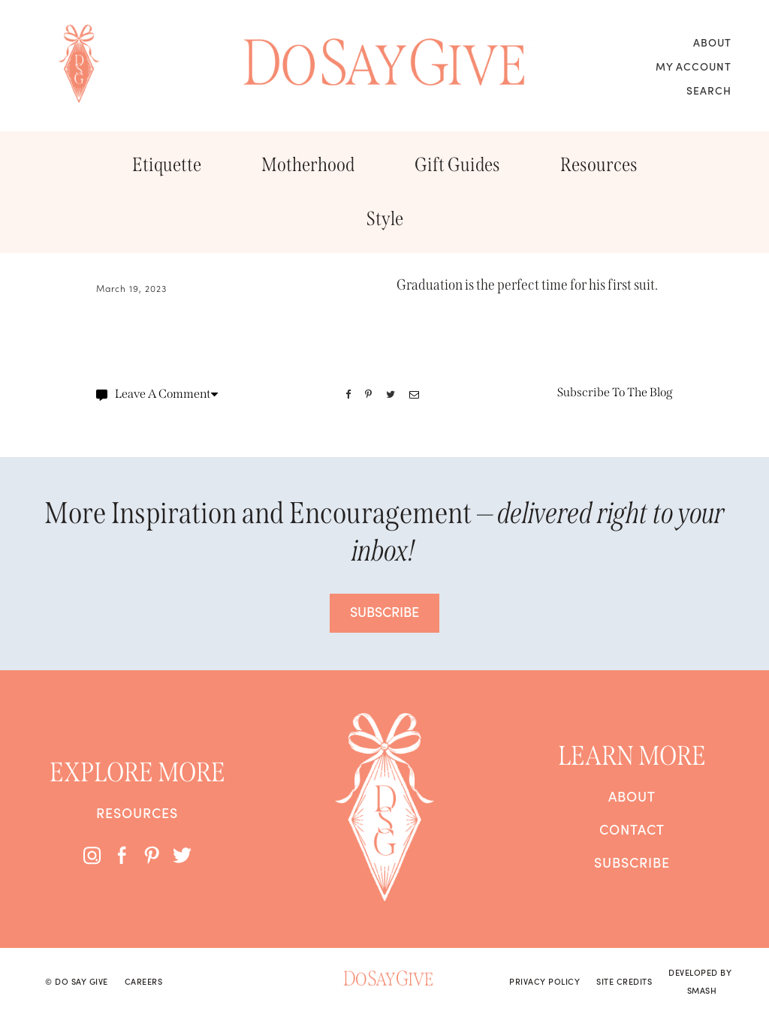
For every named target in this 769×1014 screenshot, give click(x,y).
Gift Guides (457, 164)
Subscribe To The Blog (615, 392)
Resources (599, 164)
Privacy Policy (544, 981)
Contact (632, 829)
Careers (144, 981)
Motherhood (307, 164)
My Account (693, 66)
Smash (702, 990)
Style (384, 218)
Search (708, 90)
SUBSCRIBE (384, 611)
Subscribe (632, 862)
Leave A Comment (157, 394)
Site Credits (624, 981)
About (712, 42)
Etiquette (166, 164)
